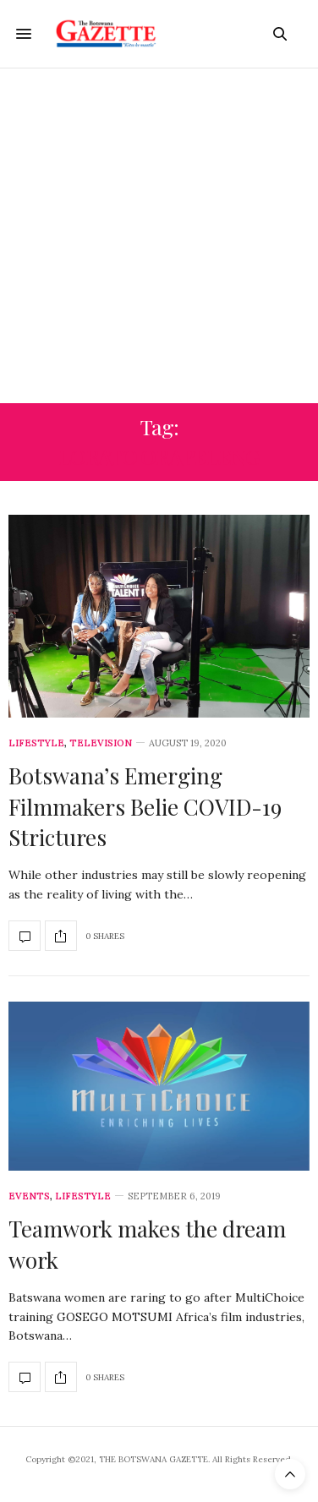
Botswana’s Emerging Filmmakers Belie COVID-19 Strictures (145, 806)
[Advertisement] (159, 236)
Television (100, 743)
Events (29, 1196)
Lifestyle (36, 743)
